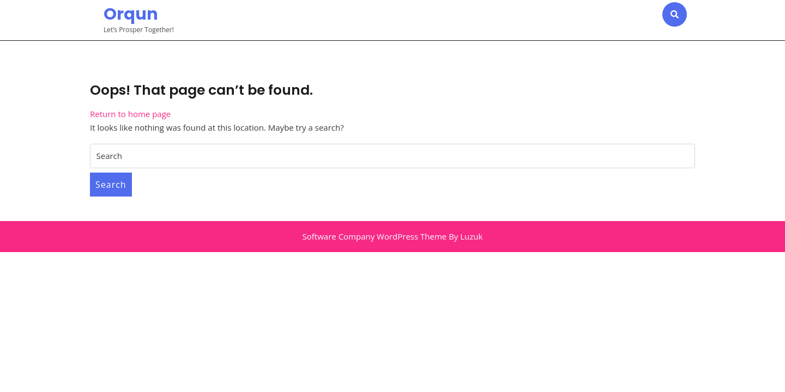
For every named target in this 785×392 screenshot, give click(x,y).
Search (110, 185)
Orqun (131, 14)
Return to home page (130, 113)
